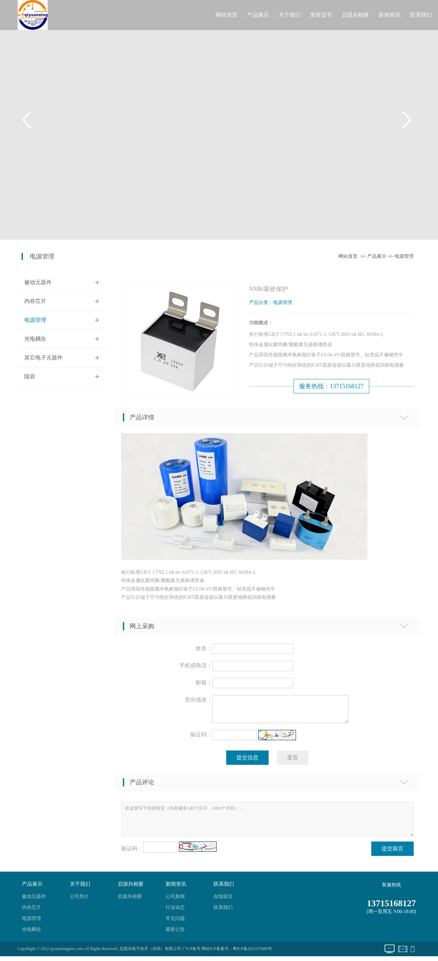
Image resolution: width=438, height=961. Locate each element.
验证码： (201, 739)
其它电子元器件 (43, 358)
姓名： (204, 648)
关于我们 (289, 15)
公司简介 (79, 900)
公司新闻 (175, 900)
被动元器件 (38, 282)
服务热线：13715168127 (331, 386)
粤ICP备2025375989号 (252, 952)
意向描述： (198, 700)
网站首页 (226, 15)
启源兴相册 (355, 15)
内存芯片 (35, 301)
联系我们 (421, 15)
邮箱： (204, 682)
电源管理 (404, 256)
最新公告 (175, 933)
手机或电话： (195, 665)
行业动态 (175, 911)
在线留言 (223, 900)
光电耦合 (35, 339)
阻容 (29, 376)
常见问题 (175, 922)
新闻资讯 (389, 15)
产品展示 (258, 15)
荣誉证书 (321, 15)
